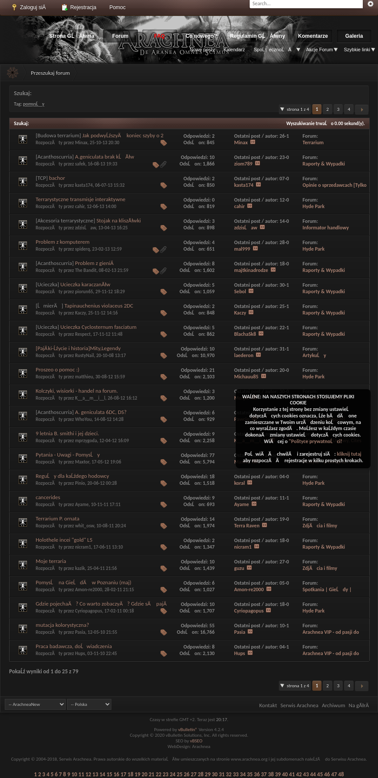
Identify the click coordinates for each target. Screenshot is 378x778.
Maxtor (82, 462)
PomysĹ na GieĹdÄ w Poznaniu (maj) (83, 582)
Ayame (81, 504)
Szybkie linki (357, 49)
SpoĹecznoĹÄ (274, 49)
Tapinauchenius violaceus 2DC (98, 305)
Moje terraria (51, 561)
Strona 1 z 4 (298, 109)
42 (299, 774)
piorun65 (84, 292)
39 (278, 774)
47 (334, 774)
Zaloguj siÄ (30, 7)
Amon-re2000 (88, 590)
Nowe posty (202, 49)
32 (228, 774)
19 (137, 774)
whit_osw (84, 526)
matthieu (84, 377)
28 (201, 774)
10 (74, 774)
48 (341, 774)
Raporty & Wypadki (324, 164)
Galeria (354, 36)
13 (95, 774)
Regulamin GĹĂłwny (257, 36)
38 (271, 774)
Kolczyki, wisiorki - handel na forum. (77, 390)
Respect (82, 334)
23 (165, 774)
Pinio (80, 483)
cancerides (48, 497)
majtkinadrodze (251, 270)
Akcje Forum (319, 49)
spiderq (82, 249)
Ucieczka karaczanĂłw (85, 284)
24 (172, 774)
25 (179, 774)
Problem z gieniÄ (94, 263)
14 (102, 774)
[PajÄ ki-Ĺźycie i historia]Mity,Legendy (78, 348)
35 (250, 774)
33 (235, 774)
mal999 (242, 249)
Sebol (240, 291)
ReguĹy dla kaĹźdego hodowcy (72, 476)
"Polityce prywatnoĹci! (315, 441)
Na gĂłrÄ (361, 705)
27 (194, 774)
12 (88, 774)
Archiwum (333, 705)
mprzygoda (86, 441)
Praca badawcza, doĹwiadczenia (74, 646)
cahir (79, 206)
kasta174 (84, 185)
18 (130, 774)
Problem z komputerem (63, 241)
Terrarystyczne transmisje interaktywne (80, 199)
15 (109, 774)
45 (320, 774)
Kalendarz (234, 49)
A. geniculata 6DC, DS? (101, 412)
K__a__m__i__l (90, 398)
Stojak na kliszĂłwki (119, 220)
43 (306, 774)
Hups (80, 653)
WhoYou (83, 419)
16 (116, 774)
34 (243, 774)
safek (80, 164)
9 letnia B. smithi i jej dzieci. (67, 433)
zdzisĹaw (85, 228)
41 (292, 774)
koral (239, 483)
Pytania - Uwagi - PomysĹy (68, 454)
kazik (80, 568)
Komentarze (313, 36)
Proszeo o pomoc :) (58, 369)
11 (81, 774)
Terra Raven (246, 526)
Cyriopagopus (88, 611)
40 (285, 774)
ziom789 (243, 164)
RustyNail (84, 355)
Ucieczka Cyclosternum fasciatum (98, 327)
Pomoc (117, 7)
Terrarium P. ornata (57, 518)
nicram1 (83, 547)
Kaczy (80, 313)
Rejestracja (78, 7)
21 (151, 774)
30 (214, 774)
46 (327, 774)
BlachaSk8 (245, 334)
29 (208, 774)
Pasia (80, 632)
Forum (120, 36)
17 (123, 774)
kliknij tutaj (349, 454)
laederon (243, 355)
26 (186, 774)
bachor (57, 178)
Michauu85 (246, 377)
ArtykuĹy (314, 355)
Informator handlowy (326, 228)
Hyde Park (313, 206)
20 (144, 774)
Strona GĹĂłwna (71, 36)
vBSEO (196, 741)
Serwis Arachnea (299, 705)
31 (221, 774)
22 (158, 774)
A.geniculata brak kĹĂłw (104, 156)
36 (257, 774)
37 (264, 774)
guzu (239, 568)
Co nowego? (201, 36)
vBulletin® (187, 729)
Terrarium (313, 142)
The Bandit (85, 270)
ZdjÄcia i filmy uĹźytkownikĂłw (320, 529)
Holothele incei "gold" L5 (64, 539)
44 (313, 774)
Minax (81, 143)
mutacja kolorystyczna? (62, 625)
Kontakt (268, 705)
